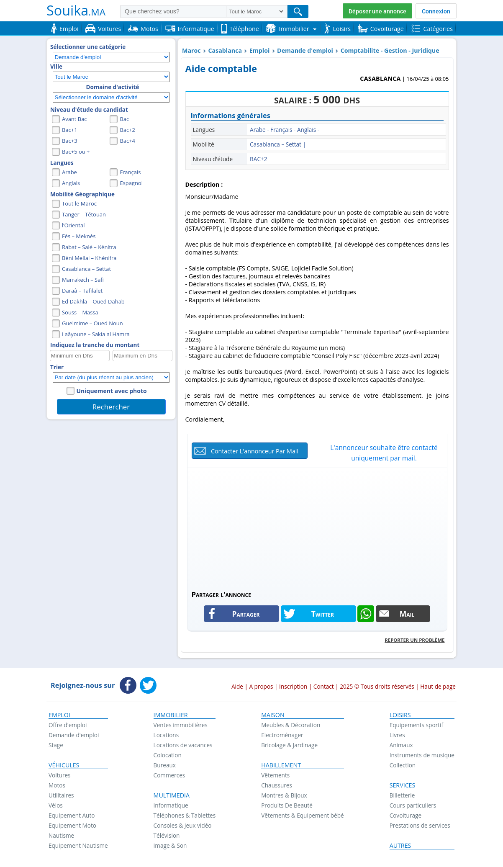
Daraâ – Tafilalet (82, 290)
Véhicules (64, 765)
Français (130, 172)
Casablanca (225, 50)
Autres (400, 845)
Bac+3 (69, 140)
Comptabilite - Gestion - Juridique (390, 50)
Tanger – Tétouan (84, 214)
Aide (237, 686)
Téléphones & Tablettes (185, 815)
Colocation (168, 755)
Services (403, 785)
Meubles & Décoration (290, 725)
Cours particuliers (413, 805)
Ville (56, 66)
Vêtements (275, 775)
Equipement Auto (72, 815)
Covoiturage (405, 815)
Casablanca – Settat (86, 269)
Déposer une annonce (377, 11)
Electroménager (282, 735)
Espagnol (131, 183)
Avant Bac (74, 119)
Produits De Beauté (287, 805)
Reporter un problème (414, 640)
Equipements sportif (416, 725)
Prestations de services (420, 825)
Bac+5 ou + (76, 151)
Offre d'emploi (68, 725)
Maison (272, 715)
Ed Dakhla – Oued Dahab (93, 301)
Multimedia (172, 795)
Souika (75, 10)
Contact (323, 686)
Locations (166, 735)
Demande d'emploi (305, 50)
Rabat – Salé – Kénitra (89, 247)
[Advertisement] (317, 528)
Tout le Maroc (79, 203)
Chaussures (276, 785)
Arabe (69, 172)
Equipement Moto (72, 825)
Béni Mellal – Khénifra (89, 258)
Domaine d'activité (112, 87)
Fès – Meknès (78, 236)
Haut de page (438, 686)
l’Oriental (73, 225)
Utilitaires (61, 795)
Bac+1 (69, 130)
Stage (56, 745)
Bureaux (165, 765)
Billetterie (402, 795)
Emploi (259, 50)
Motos (57, 785)
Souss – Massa (80, 312)
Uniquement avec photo (112, 391)
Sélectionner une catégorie (88, 47)
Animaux (401, 745)
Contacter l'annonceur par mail (254, 451)
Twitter (322, 614)
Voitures (60, 775)
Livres (397, 735)
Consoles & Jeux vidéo (183, 825)
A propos (261, 686)
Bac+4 (127, 140)
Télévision (167, 835)
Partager (246, 614)
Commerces (169, 775)
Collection (403, 765)
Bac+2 (127, 130)
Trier (57, 367)
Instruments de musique (422, 755)
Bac (124, 119)
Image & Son (170, 845)
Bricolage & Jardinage (289, 745)
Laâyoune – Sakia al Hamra (96, 334)
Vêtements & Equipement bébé (302, 815)
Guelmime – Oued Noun (92, 323)
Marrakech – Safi (83, 279)
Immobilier (171, 715)
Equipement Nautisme (78, 845)
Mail (407, 614)
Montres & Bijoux (284, 795)
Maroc (191, 50)
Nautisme (61, 835)
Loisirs (400, 715)
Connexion (436, 11)
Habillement (281, 765)
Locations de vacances (183, 745)
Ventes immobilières (181, 725)
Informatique (171, 805)
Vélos (56, 805)
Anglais (71, 183)
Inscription (293, 686)
